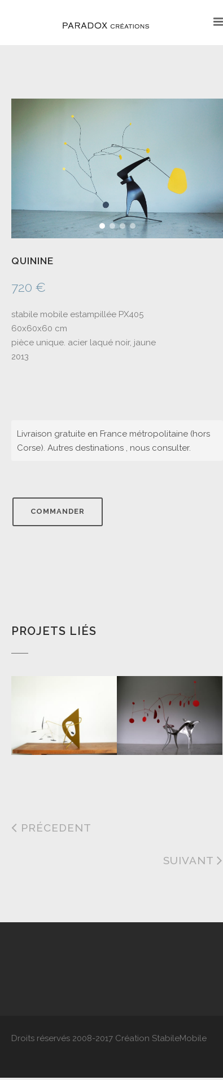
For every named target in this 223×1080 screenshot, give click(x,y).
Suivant (193, 860)
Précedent (51, 827)
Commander (57, 511)
